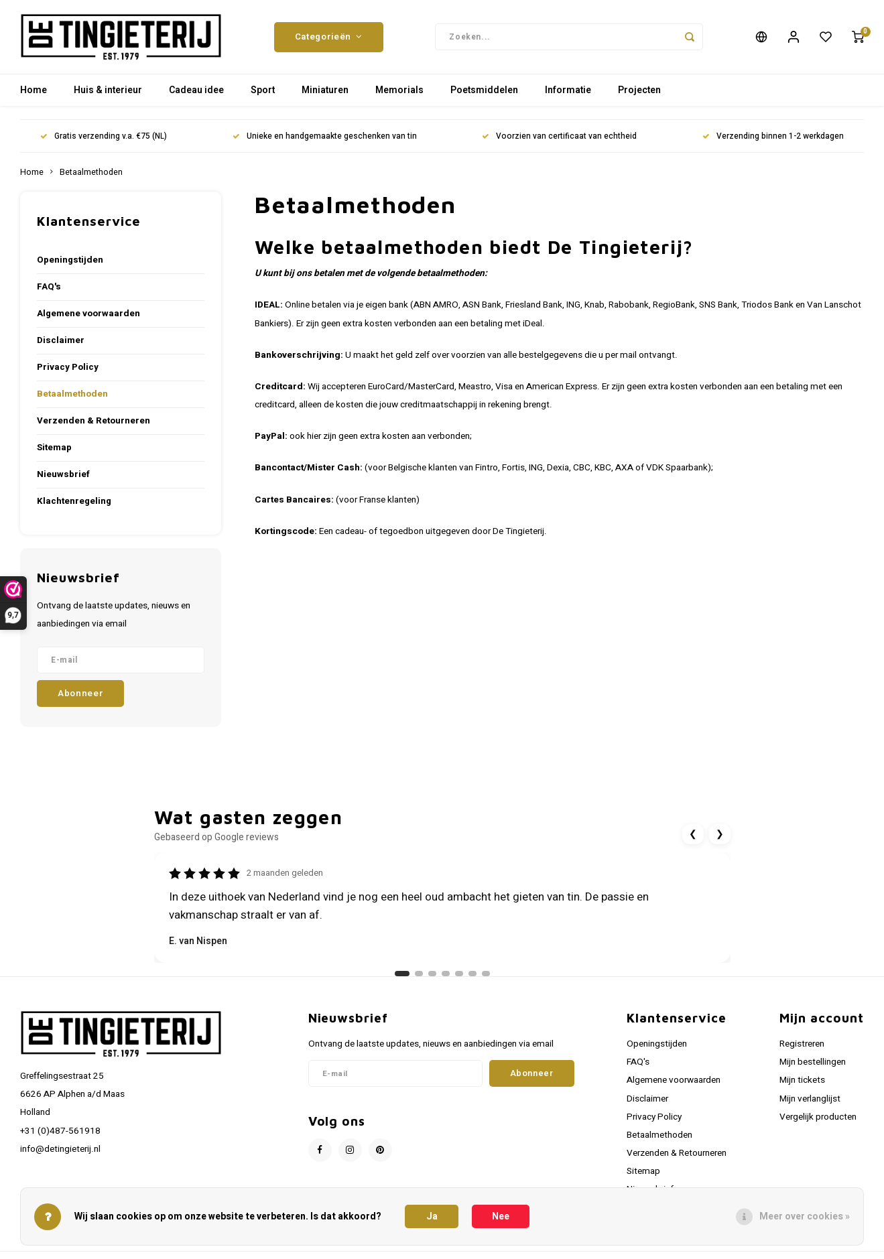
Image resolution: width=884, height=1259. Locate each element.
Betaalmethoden (91, 172)
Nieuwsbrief (63, 474)
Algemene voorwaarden (88, 313)
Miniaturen (325, 90)
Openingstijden (70, 260)
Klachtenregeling (74, 501)
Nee (500, 1216)
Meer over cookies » (804, 1216)
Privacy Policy (68, 367)
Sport (263, 90)
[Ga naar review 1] (402, 973)
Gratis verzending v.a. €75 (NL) (103, 136)
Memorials (399, 90)
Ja (432, 1216)
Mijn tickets (802, 1080)
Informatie (568, 90)
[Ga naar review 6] (472, 973)
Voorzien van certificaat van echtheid (559, 136)
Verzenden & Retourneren (93, 420)
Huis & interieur (108, 90)
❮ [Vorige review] (693, 834)
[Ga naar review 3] (432, 973)
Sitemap (54, 447)
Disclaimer (60, 340)
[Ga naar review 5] (459, 973)
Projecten (639, 90)
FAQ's (49, 286)
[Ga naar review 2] (419, 973)
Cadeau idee (196, 90)
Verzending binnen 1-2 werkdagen (773, 136)
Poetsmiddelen (484, 90)
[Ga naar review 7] (486, 973)
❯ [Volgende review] (720, 834)
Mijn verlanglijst (809, 1099)
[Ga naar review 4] (446, 973)
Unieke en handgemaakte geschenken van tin (325, 136)
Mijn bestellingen (812, 1062)
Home (33, 90)
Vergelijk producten (818, 1117)
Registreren (801, 1044)
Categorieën (329, 37)
